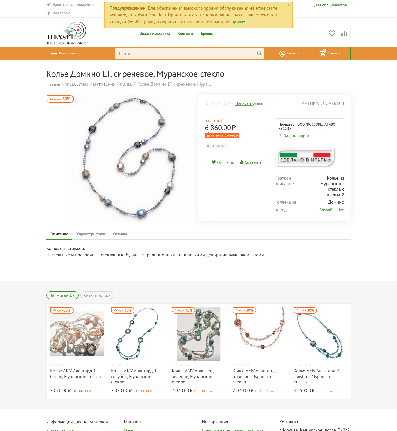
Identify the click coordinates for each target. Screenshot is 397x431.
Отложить (223, 162)
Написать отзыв (249, 103)
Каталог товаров (75, 53)
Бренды (207, 33)
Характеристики (93, 233)
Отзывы (125, 233)
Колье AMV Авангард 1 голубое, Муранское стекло (134, 376)
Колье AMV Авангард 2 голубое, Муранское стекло (316, 376)
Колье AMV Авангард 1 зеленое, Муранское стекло (195, 376)
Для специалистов (330, 4)
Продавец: (287, 124)
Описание (60, 233)
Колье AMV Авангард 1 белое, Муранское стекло (75, 373)
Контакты (185, 33)
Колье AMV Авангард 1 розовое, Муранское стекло (255, 376)
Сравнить (250, 162)
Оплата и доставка (154, 33)
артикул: (312, 103)
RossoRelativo (332, 209)
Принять (238, 21)
